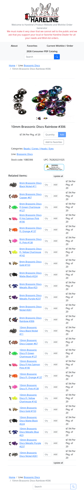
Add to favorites (53, 142)
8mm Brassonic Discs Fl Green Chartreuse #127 (30, 207)
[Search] (39, 56)
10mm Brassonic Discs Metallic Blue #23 (29, 432)
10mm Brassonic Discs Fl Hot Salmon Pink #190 (29, 364)
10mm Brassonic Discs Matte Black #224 (28, 421)
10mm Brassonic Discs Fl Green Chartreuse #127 (28, 353)
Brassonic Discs (32, 65)
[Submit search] (57, 56)
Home (12, 65)
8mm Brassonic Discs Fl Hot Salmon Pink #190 (30, 218)
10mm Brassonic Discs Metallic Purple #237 (30, 443)
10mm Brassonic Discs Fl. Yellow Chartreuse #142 (28, 398)
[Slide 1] (45, 118)
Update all (58, 176)
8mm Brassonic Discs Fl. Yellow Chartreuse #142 (30, 252)
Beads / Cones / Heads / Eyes (39, 148)
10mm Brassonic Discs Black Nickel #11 (28, 331)
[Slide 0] (38, 118)
